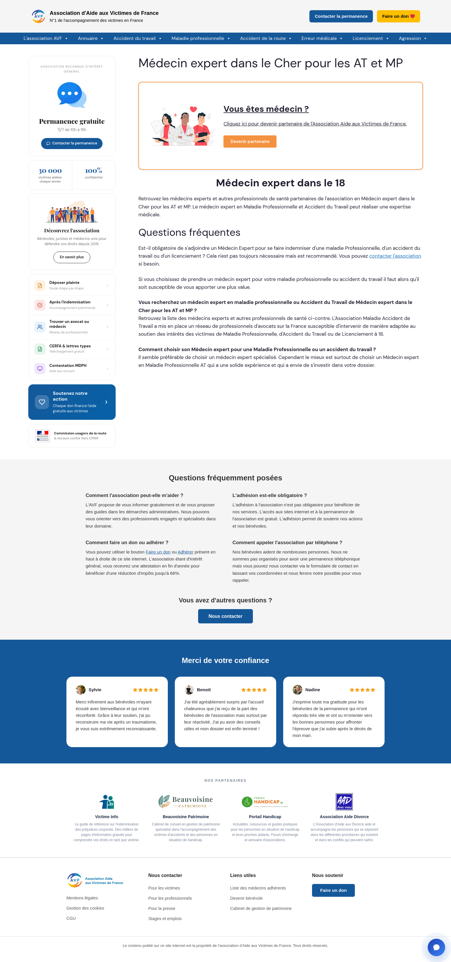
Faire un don (398, 16)
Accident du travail (138, 38)
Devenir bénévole (246, 898)
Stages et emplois (165, 918)
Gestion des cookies (85, 908)
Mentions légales (82, 898)
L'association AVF (46, 38)
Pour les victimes (164, 888)
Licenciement (371, 38)
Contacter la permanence (341, 16)
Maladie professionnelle (201, 38)
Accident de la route (266, 38)
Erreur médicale (322, 38)
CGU (71, 918)
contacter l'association (395, 256)
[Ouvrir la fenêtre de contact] (436, 947)
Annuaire (91, 38)
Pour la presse (161, 908)
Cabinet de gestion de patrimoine (261, 908)
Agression (413, 38)
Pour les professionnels (170, 898)
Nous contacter (225, 616)
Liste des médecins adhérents (258, 888)
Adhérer (185, 551)
